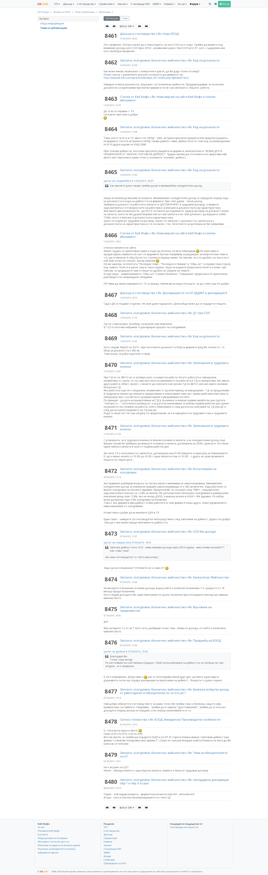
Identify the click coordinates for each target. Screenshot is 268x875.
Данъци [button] (67, 4)
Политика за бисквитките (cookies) (56, 848)
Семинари (109, 859)
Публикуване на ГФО (115, 863)
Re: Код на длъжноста (203, 60)
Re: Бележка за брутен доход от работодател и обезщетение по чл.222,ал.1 (174, 691)
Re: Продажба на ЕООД (204, 640)
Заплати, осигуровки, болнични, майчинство (153, 60)
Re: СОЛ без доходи (202, 531)
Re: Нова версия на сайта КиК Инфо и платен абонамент (168, 98)
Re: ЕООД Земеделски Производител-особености (185, 719)
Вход (224, 4)
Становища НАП (140, 4)
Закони (107, 845)
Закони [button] (122, 4)
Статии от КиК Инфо (134, 97)
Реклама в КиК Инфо (49, 830)
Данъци (108, 834)
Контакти (43, 834)
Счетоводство (112, 830)
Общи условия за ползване (52, 838)
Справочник (110, 838)
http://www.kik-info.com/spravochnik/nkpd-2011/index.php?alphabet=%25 (146, 77)
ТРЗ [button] (56, 4)
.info (42, 4)
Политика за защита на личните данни (59, 845)
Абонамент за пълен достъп (53, 841)
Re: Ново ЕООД (168, 34)
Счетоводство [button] (85, 4)
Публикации (111, 18)
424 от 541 (125, 26)
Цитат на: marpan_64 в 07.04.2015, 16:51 (127, 542)
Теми (125, 18)
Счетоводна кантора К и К (184, 827)
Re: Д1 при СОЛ (199, 313)
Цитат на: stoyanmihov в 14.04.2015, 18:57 (128, 180)
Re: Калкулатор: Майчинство (208, 577)
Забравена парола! (48, 852)
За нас (41, 827)
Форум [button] (194, 4)
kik (42, 871)
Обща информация (52, 23)
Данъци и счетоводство (137, 34)
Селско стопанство (133, 719)
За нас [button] (181, 4)
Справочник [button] (106, 4)
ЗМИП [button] (156, 4)
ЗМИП (107, 852)
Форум (107, 856)
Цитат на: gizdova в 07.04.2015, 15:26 (126, 651)
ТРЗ (106, 827)
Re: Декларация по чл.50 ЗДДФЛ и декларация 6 (192, 293)
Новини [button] (168, 4)
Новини (108, 841)
